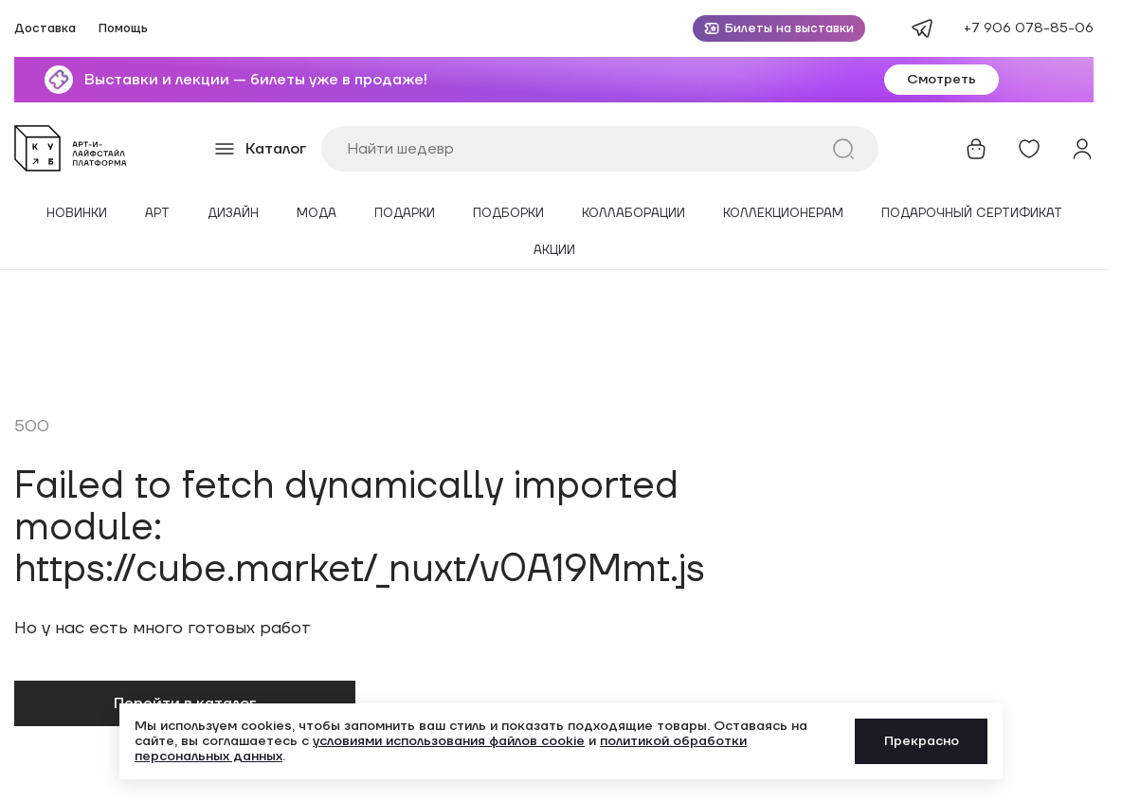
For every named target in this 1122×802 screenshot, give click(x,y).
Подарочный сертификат (971, 214)
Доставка (45, 29)
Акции (554, 251)
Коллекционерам (783, 214)
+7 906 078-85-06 (1029, 28)
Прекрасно (921, 741)
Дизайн (233, 214)
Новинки (76, 214)
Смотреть (941, 79)
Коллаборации (633, 214)
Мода (316, 214)
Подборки (508, 214)
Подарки (404, 214)
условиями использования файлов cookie (449, 741)
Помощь (123, 29)
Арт (157, 214)
